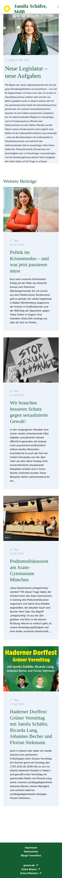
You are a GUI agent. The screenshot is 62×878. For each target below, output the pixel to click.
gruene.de (29, 865)
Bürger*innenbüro (31, 855)
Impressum (31, 847)
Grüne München (29, 873)
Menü (58, 7)
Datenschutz (31, 851)
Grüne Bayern (29, 869)
